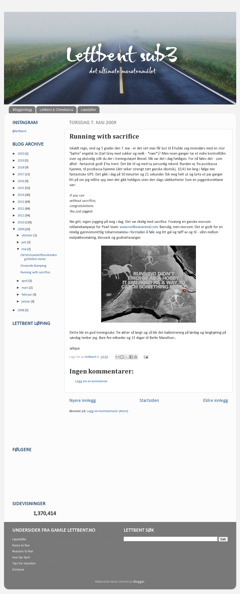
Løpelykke (88, 110)
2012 (21, 209)
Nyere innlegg (82, 400)
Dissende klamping (33, 266)
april (25, 281)
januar (26, 301)
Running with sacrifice (35, 272)
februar (27, 295)
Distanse (18, 570)
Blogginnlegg (22, 110)
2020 (21, 154)
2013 (21, 202)
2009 (21, 229)
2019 (21, 160)
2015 (21, 188)
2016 (21, 181)
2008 (21, 310)
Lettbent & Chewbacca (56, 110)
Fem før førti (21, 557)
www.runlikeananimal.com (139, 227)
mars (25, 288)
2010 (21, 222)
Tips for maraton (24, 563)
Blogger (138, 582)
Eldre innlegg (215, 400)
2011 (21, 215)
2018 (21, 167)
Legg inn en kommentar (91, 381)
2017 (21, 174)
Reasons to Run (22, 551)
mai (24, 249)
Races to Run (21, 545)
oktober (27, 235)
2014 (21, 195)
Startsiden (149, 400)
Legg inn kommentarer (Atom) (107, 411)
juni (24, 242)
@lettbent (19, 131)
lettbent (91, 357)
